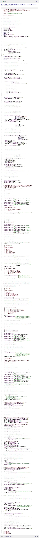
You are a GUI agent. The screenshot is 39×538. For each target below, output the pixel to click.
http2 (28, 4)
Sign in (37, 1)
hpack (31, 4)
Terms (10, 536)
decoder (34, 4)
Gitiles (5, 536)
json (37, 536)
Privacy (8, 536)
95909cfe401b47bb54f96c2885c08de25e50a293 (17, 4)
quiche (2, 4)
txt (35, 536)
